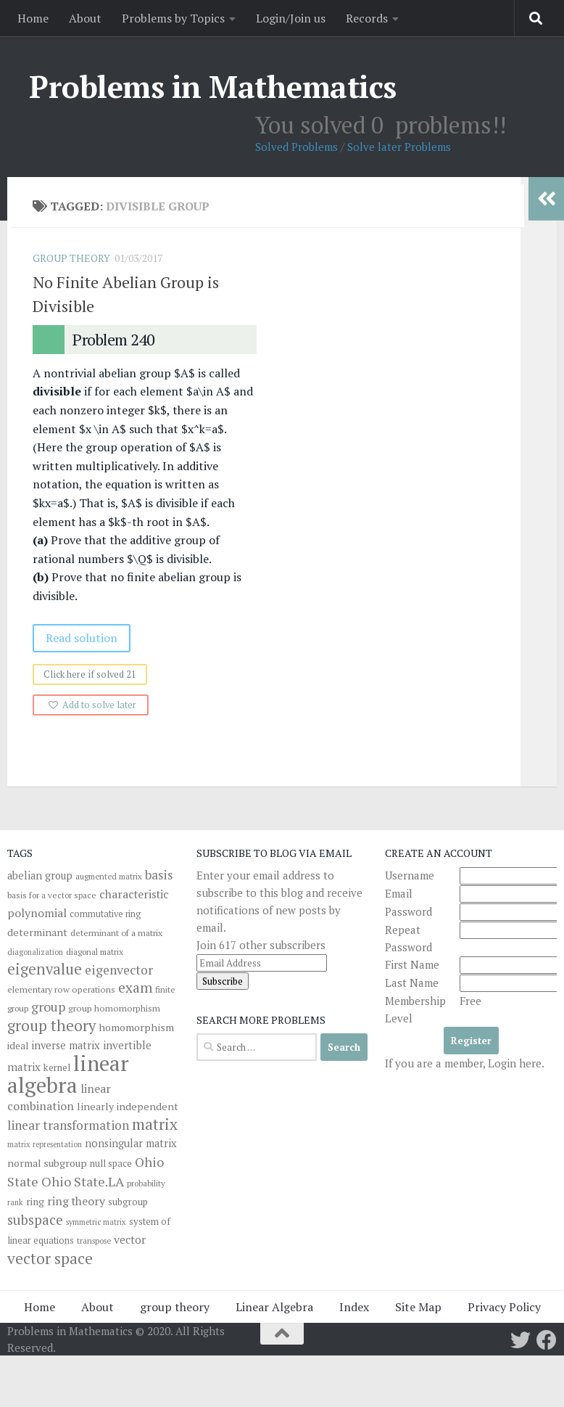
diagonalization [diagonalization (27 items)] (35, 952)
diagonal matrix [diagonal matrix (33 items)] (94, 951)
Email (398, 893)
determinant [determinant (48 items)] (37, 932)
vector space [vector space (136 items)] (50, 1258)
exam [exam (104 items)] (135, 987)
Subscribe (222, 981)
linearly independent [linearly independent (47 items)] (127, 1106)
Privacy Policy (504, 1307)
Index (354, 1307)
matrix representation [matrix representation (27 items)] (44, 1144)
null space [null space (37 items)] (111, 1163)
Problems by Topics (173, 18)
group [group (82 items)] (48, 1006)
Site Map (418, 1307)
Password (408, 911)
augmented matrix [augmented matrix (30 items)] (108, 876)
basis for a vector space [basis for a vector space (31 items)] (51, 895)
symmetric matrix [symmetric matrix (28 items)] (96, 1222)
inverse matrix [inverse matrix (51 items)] (65, 1045)
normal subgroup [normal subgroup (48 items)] (47, 1163)
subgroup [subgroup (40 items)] (128, 1201)
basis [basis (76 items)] (159, 874)
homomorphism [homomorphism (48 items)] (136, 1027)
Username (409, 875)
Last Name (412, 982)
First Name (412, 964)
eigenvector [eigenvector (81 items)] (119, 969)
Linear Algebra (274, 1307)
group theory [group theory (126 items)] (51, 1025)
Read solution (85, 638)
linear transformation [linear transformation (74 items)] (68, 1125)
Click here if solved (93, 674)
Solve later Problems (399, 146)
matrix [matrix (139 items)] (155, 1124)
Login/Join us (290, 18)
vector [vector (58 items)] (130, 1239)
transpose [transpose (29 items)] (94, 1240)
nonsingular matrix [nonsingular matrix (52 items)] (131, 1143)
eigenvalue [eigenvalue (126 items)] (44, 969)
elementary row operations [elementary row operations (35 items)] (61, 989)
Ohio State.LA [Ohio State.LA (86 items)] (82, 1181)
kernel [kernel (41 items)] (56, 1067)
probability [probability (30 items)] (146, 1183)
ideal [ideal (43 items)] (17, 1045)
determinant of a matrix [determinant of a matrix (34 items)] (116, 932)
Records (367, 18)
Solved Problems (296, 146)
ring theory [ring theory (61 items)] (76, 1201)
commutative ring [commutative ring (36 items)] (105, 914)
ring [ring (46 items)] (35, 1201)
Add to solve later (103, 705)
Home (33, 18)
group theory (175, 1307)
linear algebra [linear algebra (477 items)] (68, 1074)
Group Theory (75, 258)
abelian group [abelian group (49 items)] (39, 875)
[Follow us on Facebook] (546, 1340)
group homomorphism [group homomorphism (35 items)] (114, 1008)
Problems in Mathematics (213, 86)
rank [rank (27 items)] (15, 1202)
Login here (515, 1063)
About (85, 18)
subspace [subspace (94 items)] (35, 1219)
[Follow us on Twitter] (520, 1340)
